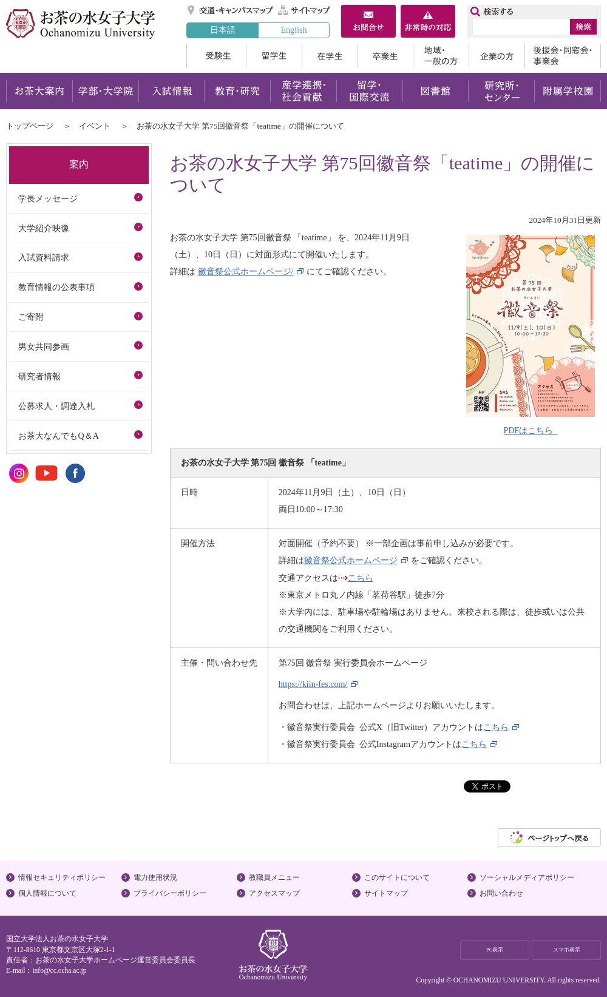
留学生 (274, 56)
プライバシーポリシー (170, 893)
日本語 (223, 30)
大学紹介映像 (43, 228)
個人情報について (47, 893)
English (293, 30)
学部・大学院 (105, 91)
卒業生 (385, 56)
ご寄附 (31, 317)
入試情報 (171, 91)
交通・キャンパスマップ (231, 10)
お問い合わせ (501, 893)
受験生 (216, 56)
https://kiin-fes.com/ (313, 684)
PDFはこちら (531, 430)
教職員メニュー (274, 877)
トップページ (29, 125)
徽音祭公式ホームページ (351, 560)
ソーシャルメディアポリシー (527, 877)
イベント (94, 125)
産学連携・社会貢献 (303, 91)
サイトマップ (304, 10)
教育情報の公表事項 (56, 287)
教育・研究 (237, 91)
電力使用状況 (155, 877)
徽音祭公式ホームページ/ (246, 271)
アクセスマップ (274, 893)
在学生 (330, 56)
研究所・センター (502, 91)
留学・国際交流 (369, 91)
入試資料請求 (43, 257)
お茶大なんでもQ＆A (58, 436)
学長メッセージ (48, 198)
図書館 (435, 91)
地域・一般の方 (441, 56)
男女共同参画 (43, 346)
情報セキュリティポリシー (62, 877)
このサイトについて (397, 877)
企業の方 (496, 56)
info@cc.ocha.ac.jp (59, 970)
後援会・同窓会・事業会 (562, 56)
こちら (360, 578)
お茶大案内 (39, 91)
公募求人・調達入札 (56, 406)
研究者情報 (39, 376)
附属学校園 (568, 91)
